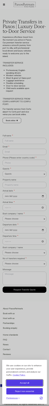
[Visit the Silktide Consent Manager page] (41, 398)
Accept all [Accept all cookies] (24, 383)
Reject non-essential (24, 391)
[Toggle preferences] (13, 398)
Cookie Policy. (19, 375)
